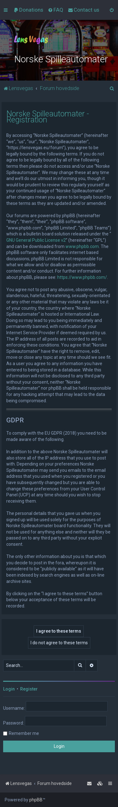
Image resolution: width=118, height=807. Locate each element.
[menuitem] (28, 9)
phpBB (35, 799)
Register (29, 688)
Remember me (24, 733)
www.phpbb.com (82, 246)
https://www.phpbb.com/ (82, 277)
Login (9, 688)
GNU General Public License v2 (36, 240)
